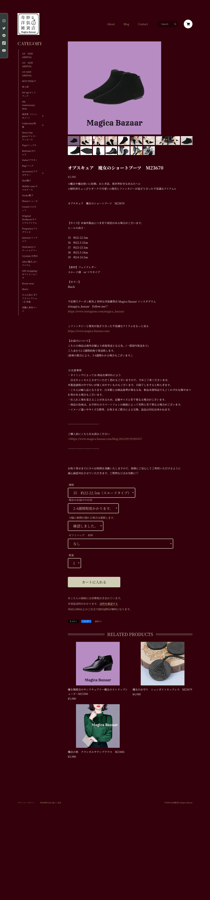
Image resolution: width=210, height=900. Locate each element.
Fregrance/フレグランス (30, 230)
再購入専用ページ (29, 309)
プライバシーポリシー (26, 802)
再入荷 (25, 86)
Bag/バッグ (27, 165)
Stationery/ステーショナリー (29, 248)
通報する (98, 621)
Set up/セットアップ (29, 94)
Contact (143, 24)
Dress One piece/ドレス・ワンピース (29, 136)
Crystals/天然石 (30, 255)
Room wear (28, 283)
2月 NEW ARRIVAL (27, 73)
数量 (71, 555)
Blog (126, 24)
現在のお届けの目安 (80, 500)
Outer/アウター (29, 160)
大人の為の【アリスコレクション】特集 (29, 298)
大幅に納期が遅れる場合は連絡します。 (92, 517)
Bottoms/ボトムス (29, 152)
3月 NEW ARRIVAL (27, 64)
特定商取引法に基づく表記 (50, 802)
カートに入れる (94, 582)
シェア (86, 621)
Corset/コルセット (29, 208)
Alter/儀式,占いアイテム (29, 263)
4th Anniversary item (28, 105)
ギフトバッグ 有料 (81, 535)
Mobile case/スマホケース (30, 188)
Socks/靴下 (27, 195)
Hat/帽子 (26, 180)
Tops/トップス (29, 145)
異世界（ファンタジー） (29, 116)
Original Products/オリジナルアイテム (29, 219)
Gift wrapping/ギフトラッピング (30, 274)
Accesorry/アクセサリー (30, 173)
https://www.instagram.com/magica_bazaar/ (96, 311)
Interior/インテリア (30, 239)
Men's (25, 289)
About (111, 24)
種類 (71, 485)
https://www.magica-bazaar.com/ (89, 331)
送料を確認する (109, 603)
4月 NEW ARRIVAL (27, 55)
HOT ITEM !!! (29, 81)
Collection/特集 (29, 125)
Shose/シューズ (30, 201)
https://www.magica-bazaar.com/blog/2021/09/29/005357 (106, 439)
